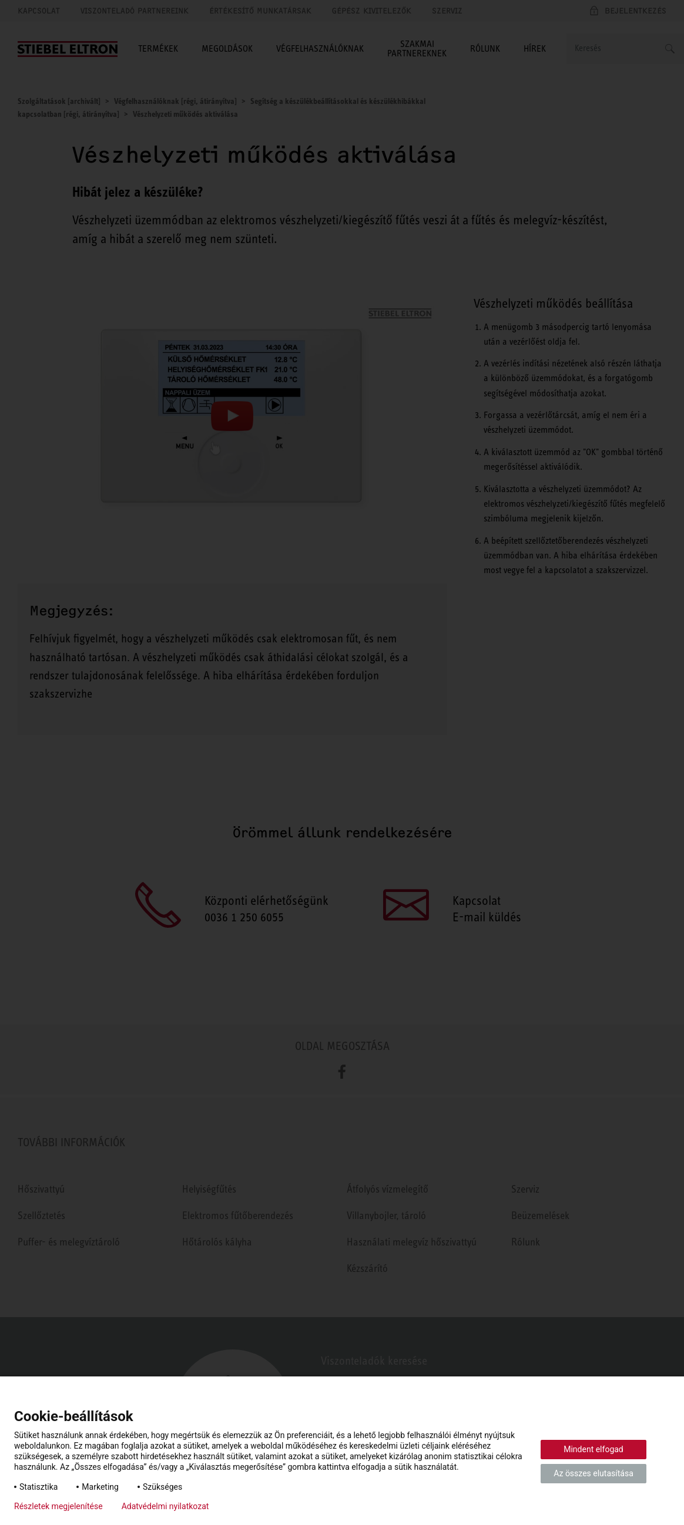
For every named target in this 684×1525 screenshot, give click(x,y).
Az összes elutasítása (593, 1473)
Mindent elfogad (593, 1449)
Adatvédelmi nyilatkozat (165, 1506)
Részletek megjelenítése (58, 1506)
